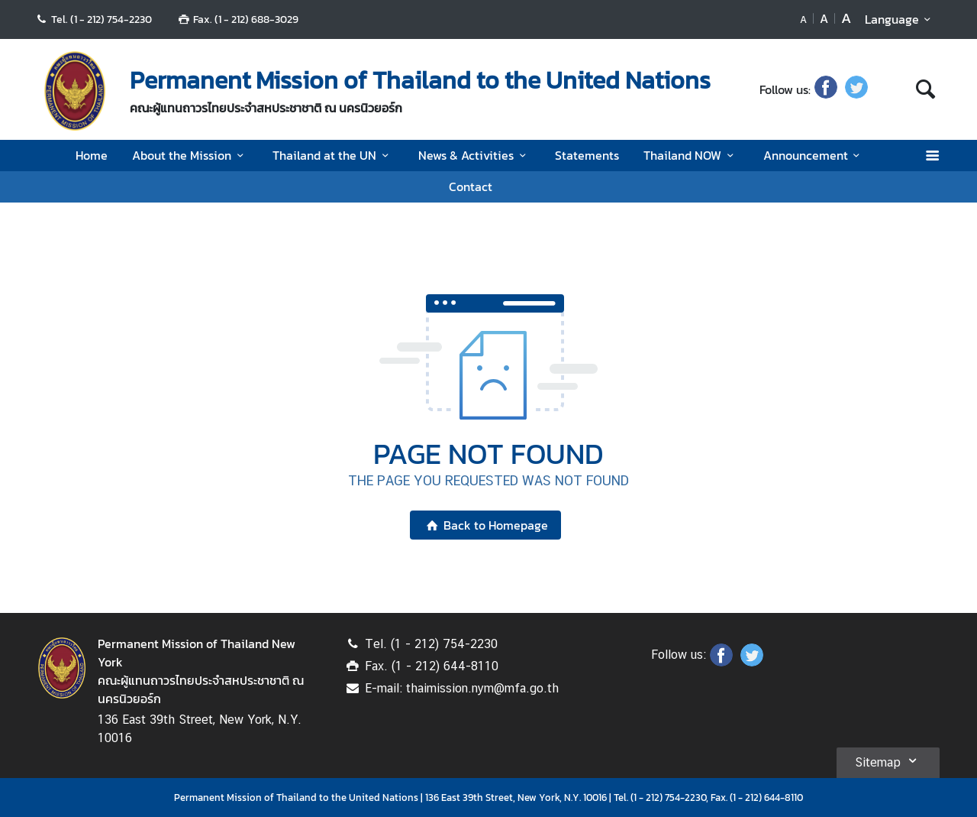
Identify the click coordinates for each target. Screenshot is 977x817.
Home (92, 155)
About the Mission (190, 155)
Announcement (814, 155)
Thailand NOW (690, 155)
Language (900, 19)
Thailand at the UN (332, 155)
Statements (587, 155)
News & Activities (474, 155)
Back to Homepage (485, 525)
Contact (470, 186)
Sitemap (888, 760)
